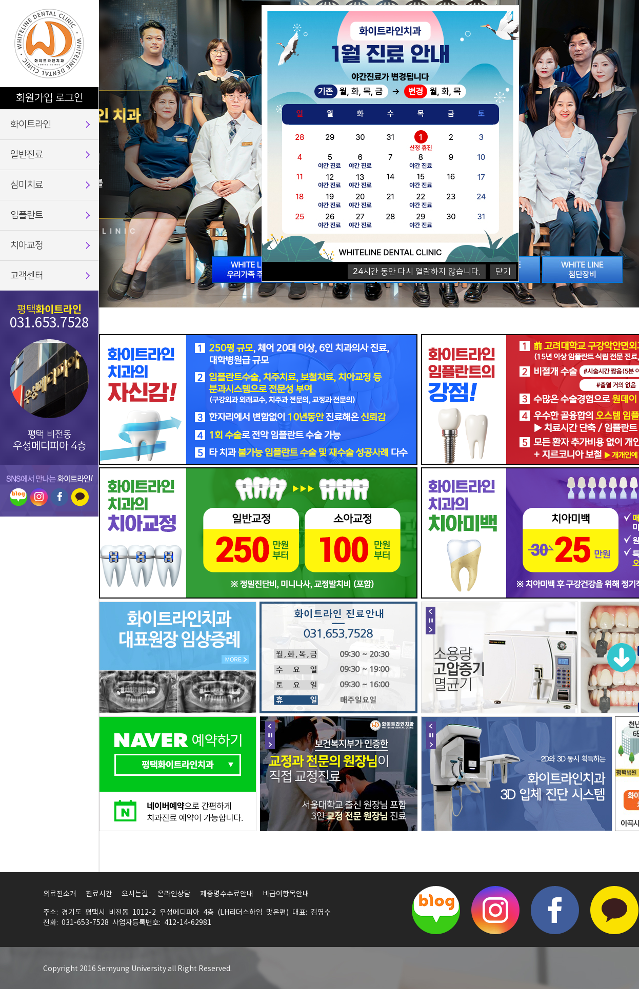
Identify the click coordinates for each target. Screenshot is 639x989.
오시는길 (135, 894)
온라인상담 (174, 894)
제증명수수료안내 (226, 894)
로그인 (69, 98)
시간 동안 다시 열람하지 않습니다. (417, 271)
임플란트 (26, 215)
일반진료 (26, 155)
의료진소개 (59, 894)
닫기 (503, 271)
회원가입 (34, 98)
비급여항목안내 (286, 894)
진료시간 (99, 894)
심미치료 (26, 185)
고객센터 (26, 276)
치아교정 (26, 245)
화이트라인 (30, 124)
